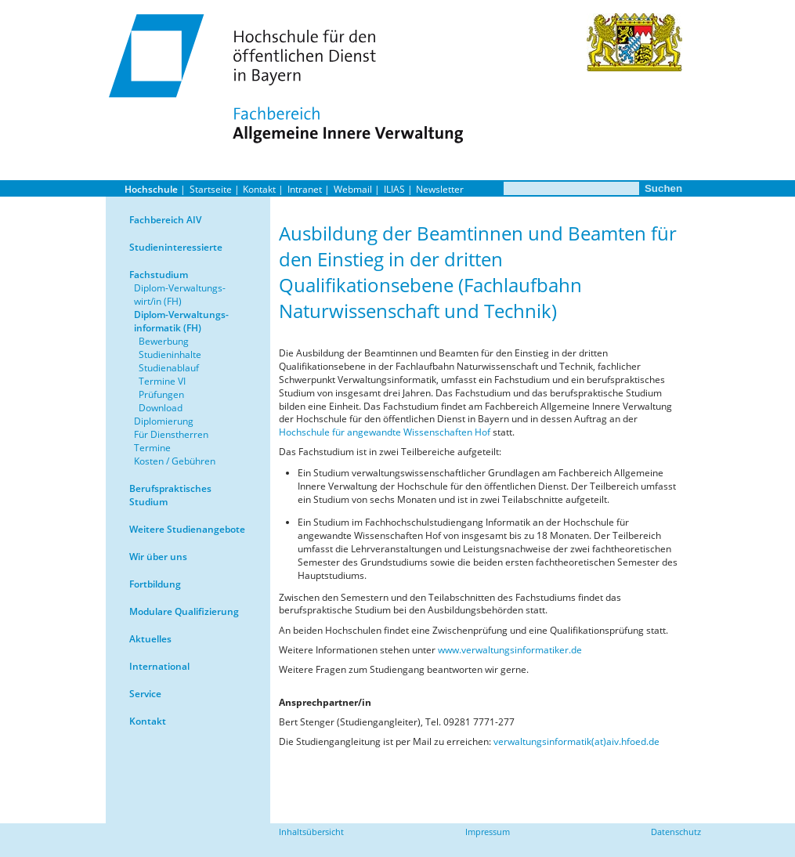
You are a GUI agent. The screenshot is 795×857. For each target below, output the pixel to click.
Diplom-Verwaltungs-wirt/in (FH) (180, 294)
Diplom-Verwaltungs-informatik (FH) (181, 321)
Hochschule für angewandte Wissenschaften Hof (384, 432)
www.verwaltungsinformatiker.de (510, 649)
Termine (152, 447)
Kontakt (259, 189)
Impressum (487, 831)
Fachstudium (158, 274)
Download (160, 407)
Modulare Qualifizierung (184, 611)
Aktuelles (150, 638)
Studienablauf (169, 367)
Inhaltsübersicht (311, 831)
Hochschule (151, 189)
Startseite (211, 189)
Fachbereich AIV (165, 219)
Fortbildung (155, 584)
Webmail (353, 189)
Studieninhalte (170, 354)
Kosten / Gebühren (174, 461)
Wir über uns (158, 556)
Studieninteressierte (175, 247)
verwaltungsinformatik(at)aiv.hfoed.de (576, 741)
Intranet (304, 189)
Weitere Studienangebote (187, 529)
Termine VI (162, 381)
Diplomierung (163, 421)
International (159, 666)
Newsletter (440, 189)
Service (145, 693)
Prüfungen (161, 394)
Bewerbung (164, 341)
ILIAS (394, 189)
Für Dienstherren (171, 434)
